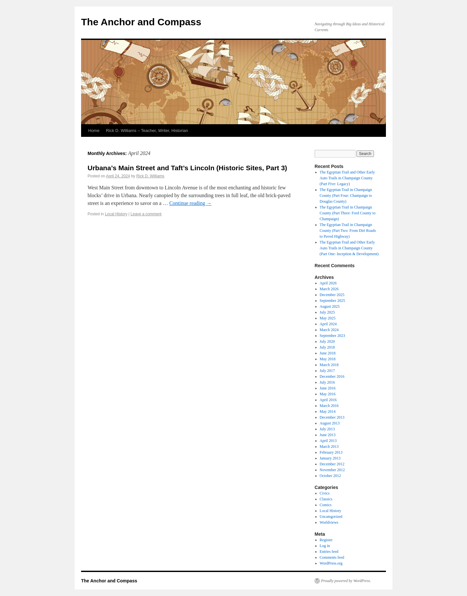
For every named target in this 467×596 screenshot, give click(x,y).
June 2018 (328, 353)
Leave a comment (146, 214)
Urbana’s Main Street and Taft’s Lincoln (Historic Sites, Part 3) (187, 168)
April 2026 (328, 283)
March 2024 (329, 330)
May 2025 (328, 318)
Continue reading (190, 203)
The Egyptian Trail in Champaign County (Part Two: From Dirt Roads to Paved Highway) (348, 230)
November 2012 (332, 470)
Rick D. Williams (150, 176)
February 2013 (331, 452)
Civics (325, 493)
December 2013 (332, 417)
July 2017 (327, 370)
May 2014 (328, 411)
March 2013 (329, 446)
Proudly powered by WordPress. (346, 580)
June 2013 (328, 435)
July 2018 (327, 347)
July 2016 (327, 382)
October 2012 (330, 475)
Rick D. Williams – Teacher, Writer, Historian (147, 130)
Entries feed (329, 551)
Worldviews (329, 522)
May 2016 (328, 394)
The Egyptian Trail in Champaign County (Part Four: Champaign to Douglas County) (346, 195)
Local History (116, 214)
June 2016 (328, 388)
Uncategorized (331, 516)
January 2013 (330, 458)
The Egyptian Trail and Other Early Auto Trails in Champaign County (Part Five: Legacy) (347, 178)
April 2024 (328, 324)
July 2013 (327, 429)
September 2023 (332, 335)
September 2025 (332, 300)
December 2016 (332, 376)
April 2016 (328, 400)
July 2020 (327, 341)
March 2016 (329, 405)
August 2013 (330, 423)
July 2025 (327, 312)
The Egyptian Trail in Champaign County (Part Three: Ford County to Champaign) (348, 213)
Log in (325, 545)
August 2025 (330, 306)
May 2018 (328, 359)
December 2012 (332, 464)
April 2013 (328, 440)
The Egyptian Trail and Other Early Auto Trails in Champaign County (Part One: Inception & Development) (349, 248)
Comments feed (332, 557)
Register (326, 540)
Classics (326, 499)
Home (94, 130)
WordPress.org (331, 563)
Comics (326, 505)
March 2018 (329, 365)
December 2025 (332, 294)
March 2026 (329, 289)
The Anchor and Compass (141, 22)
